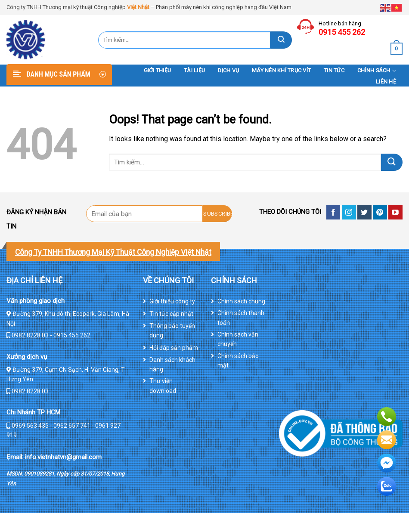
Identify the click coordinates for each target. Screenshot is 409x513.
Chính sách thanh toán (240, 317)
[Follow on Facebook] (333, 212)
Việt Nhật (138, 7)
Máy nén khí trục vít (281, 70)
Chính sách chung (241, 301)
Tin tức (334, 70)
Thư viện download (162, 385)
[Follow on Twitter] (364, 212)
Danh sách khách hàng (172, 364)
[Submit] (281, 40)
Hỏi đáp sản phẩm (173, 347)
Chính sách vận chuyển (237, 339)
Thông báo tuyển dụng (172, 330)
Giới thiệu (157, 70)
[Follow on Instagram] (349, 212)
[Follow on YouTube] (395, 212)
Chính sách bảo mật (238, 360)
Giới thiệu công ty (172, 301)
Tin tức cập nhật (171, 313)
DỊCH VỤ (228, 70)
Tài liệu (194, 70)
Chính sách (376, 71)
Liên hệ (386, 81)
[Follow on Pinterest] (380, 212)
